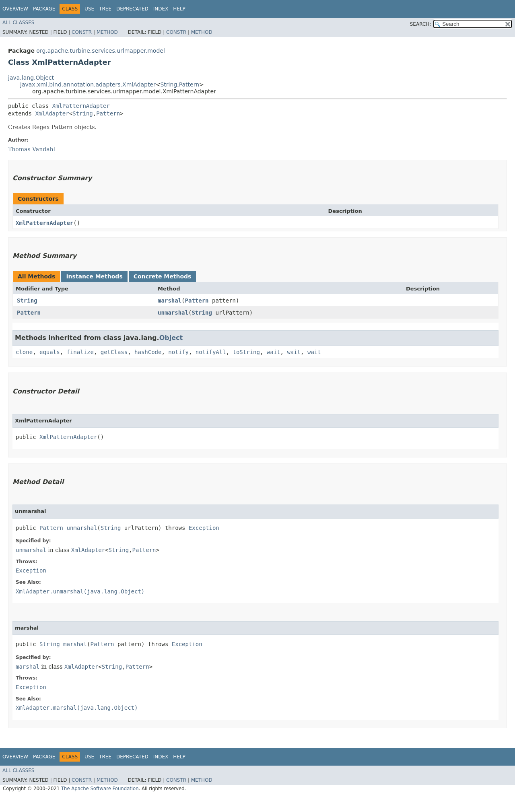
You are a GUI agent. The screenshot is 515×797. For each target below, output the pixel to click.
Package (44, 9)
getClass (114, 352)
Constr (82, 32)
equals (49, 352)
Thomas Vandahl (31, 149)
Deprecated (132, 9)
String (168, 84)
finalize (79, 352)
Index (161, 9)
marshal (169, 300)
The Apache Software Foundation (100, 788)
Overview (15, 9)
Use (89, 9)
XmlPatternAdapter (81, 106)
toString (246, 352)
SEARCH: (420, 24)
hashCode (147, 352)
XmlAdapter (52, 113)
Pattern (189, 84)
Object (171, 338)
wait (273, 352)
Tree (105, 9)
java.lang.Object (31, 77)
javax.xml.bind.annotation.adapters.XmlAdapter (88, 84)
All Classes (18, 22)
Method (107, 32)
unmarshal (173, 312)
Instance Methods (94, 276)
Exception (204, 528)
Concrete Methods (163, 276)
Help (179, 9)
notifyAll (211, 352)
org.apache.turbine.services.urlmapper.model (100, 50)
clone (24, 352)
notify (178, 352)
